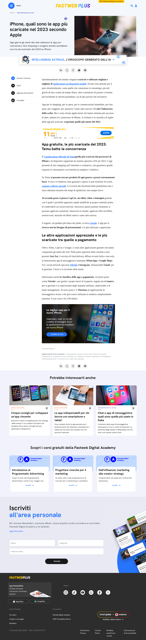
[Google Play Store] (40, 601)
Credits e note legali (16, 619)
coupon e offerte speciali (54, 186)
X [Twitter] (67, 70)
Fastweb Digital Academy (61, 615)
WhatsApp (79, 70)
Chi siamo (12, 615)
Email (85, 70)
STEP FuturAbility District (62, 619)
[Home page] (73, 6)
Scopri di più (57, 334)
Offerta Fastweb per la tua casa (113, 1)
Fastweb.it (12, 623)
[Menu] (14, 6)
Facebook (73, 70)
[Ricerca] (132, 6)
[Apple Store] (18, 601)
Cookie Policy (98, 631)
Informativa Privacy (84, 631)
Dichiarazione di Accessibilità (130, 631)
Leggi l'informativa (16, 531)
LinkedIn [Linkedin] (61, 70)
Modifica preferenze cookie (111, 633)
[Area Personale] (136, 5)
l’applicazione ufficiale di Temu (59, 156)
